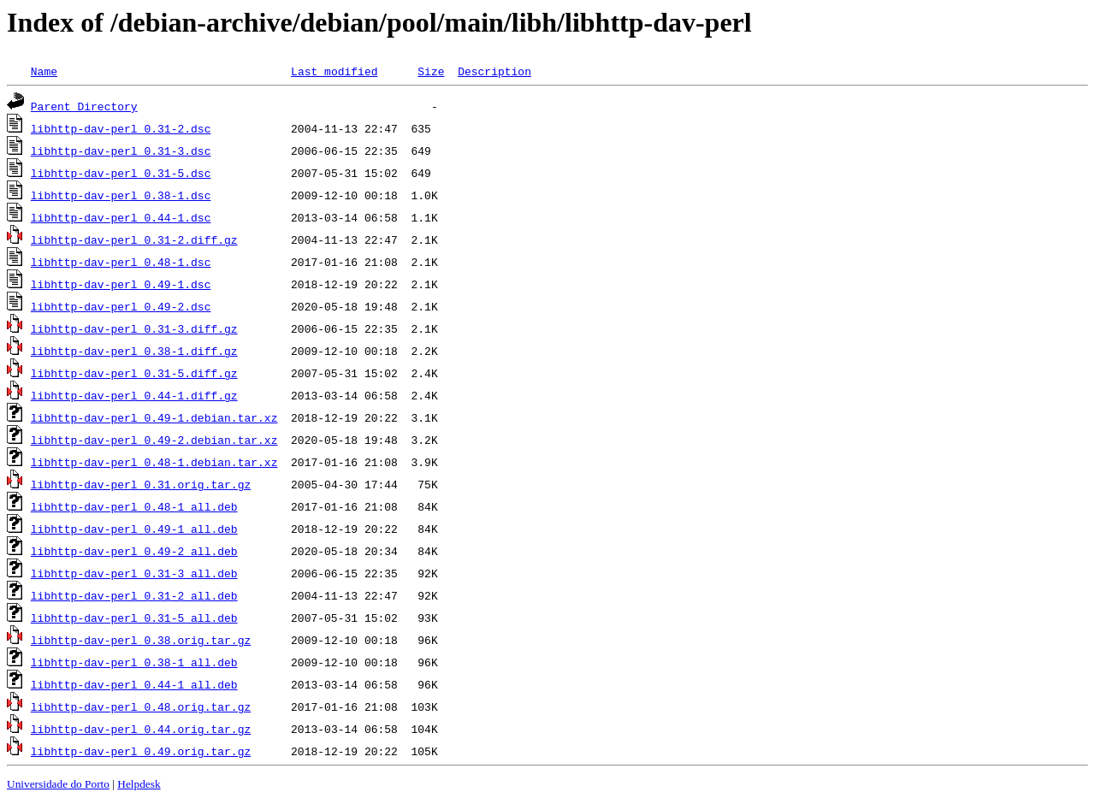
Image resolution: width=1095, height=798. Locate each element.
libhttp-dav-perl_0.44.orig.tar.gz (141, 728)
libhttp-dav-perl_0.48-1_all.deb (134, 506)
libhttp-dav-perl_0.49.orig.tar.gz (141, 751)
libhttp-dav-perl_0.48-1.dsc (121, 261)
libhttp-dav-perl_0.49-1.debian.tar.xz (154, 417)
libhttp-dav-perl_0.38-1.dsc (121, 195)
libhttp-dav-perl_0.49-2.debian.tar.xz (154, 439)
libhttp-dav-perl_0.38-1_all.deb (134, 662)
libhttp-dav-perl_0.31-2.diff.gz (134, 239)
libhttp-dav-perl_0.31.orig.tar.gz (141, 484)
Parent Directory (84, 106)
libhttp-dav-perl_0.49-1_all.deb (134, 528)
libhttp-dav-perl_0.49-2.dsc (121, 306)
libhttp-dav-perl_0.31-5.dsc (121, 172)
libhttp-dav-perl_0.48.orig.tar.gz (141, 706)
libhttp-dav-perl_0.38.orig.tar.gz (141, 639)
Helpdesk (138, 783)
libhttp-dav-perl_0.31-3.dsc (121, 150)
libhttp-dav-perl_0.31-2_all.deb (134, 595)
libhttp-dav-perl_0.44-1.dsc (121, 217)
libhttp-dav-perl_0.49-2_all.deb (134, 551)
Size (430, 71)
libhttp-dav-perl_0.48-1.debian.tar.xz (154, 462)
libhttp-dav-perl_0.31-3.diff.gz (134, 328)
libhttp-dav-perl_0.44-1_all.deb (134, 684)
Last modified (334, 71)
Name (44, 71)
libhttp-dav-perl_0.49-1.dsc (121, 284)
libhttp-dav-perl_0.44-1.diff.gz (134, 395)
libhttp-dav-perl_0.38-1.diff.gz (134, 350)
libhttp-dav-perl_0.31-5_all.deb (134, 617)
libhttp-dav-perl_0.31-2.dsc (121, 128)
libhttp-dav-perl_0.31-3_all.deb (134, 573)
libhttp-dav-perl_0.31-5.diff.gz (134, 373)
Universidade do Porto (58, 783)
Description (494, 71)
